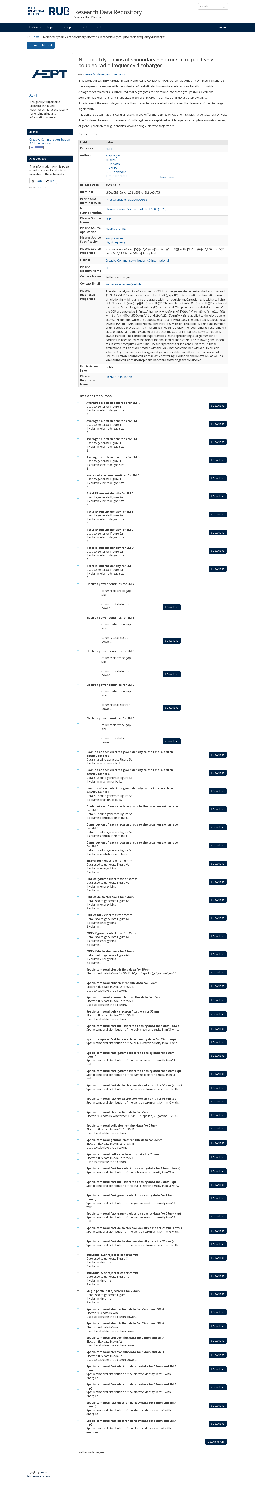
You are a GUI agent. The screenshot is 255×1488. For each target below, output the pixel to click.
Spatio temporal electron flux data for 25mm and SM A (125, 1338)
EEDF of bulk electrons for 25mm (109, 915)
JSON (39, 180)
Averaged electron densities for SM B (112, 421)
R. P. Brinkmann (116, 172)
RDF (52, 180)
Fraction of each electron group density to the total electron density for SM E (129, 790)
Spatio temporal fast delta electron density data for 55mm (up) (131, 1099)
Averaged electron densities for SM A (113, 403)
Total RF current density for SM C (110, 530)
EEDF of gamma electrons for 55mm (111, 879)
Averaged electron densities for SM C (113, 439)
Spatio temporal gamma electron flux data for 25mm (124, 1140)
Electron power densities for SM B (110, 618)
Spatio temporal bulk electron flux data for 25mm (122, 1125)
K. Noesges (113, 156)
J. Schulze (112, 168)
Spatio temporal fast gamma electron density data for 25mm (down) (130, 1197)
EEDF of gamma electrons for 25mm (111, 933)
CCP (108, 219)
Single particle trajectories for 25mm (113, 1291)
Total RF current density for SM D (110, 548)
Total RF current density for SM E (109, 566)
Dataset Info (87, 134)
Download (217, 405)
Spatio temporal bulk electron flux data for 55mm (122, 983)
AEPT (33, 95)
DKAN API (42, 187)
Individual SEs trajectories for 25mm (112, 1273)
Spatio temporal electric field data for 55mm (118, 969)
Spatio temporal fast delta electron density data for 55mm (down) (134, 1085)
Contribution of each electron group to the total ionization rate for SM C (132, 826)
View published (42, 46)
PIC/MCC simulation (119, 377)
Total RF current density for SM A (110, 493)
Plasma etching (116, 229)
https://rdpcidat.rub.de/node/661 (127, 200)
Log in (221, 27)
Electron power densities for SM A (110, 584)
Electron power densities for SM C (110, 651)
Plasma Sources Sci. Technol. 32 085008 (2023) (136, 209)
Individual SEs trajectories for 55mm (112, 1255)
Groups (67, 27)
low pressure (114, 238)
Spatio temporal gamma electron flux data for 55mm (124, 997)
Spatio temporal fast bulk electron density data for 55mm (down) (133, 1026)
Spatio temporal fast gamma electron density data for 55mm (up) (133, 1071)
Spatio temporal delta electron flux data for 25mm (122, 1154)
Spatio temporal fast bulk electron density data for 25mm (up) (131, 1182)
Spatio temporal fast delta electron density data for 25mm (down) (134, 1228)
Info (97, 27)
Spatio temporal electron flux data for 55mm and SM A (125, 1352)
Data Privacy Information (39, 1476)
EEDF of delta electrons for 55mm (110, 897)
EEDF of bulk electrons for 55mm (109, 861)
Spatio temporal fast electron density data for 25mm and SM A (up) (131, 1386)
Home (35, 37)
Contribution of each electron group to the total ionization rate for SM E (132, 844)
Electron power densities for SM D (110, 685)
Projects (83, 27)
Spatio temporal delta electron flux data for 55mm (122, 1011)
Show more (166, 177)
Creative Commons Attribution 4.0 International (49, 141)
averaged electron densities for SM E (112, 475)
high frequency (116, 242)
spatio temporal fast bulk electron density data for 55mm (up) (131, 1039)
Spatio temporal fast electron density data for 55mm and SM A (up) (131, 1423)
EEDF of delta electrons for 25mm (110, 951)
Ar (107, 268)
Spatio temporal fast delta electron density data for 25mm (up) (131, 1241)
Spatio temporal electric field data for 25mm (118, 1112)
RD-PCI (43, 1472)
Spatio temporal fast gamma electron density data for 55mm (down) (130, 1055)
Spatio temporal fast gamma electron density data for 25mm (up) (133, 1213)
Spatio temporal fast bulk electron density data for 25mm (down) (133, 1168)
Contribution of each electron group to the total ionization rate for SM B (132, 808)
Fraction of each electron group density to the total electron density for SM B (129, 754)
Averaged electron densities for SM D (113, 457)
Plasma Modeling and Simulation (104, 74)
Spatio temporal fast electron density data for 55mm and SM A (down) (131, 1404)
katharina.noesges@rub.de (123, 284)
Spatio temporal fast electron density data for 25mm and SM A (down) (131, 1368)
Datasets (35, 27)
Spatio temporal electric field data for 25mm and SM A (125, 1309)
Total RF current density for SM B (109, 512)
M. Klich (111, 160)
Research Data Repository (108, 12)
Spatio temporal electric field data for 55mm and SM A (125, 1323)
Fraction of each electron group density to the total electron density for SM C (129, 772)
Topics (51, 27)
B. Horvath (113, 164)
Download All (216, 1441)
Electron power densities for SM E (110, 718)
